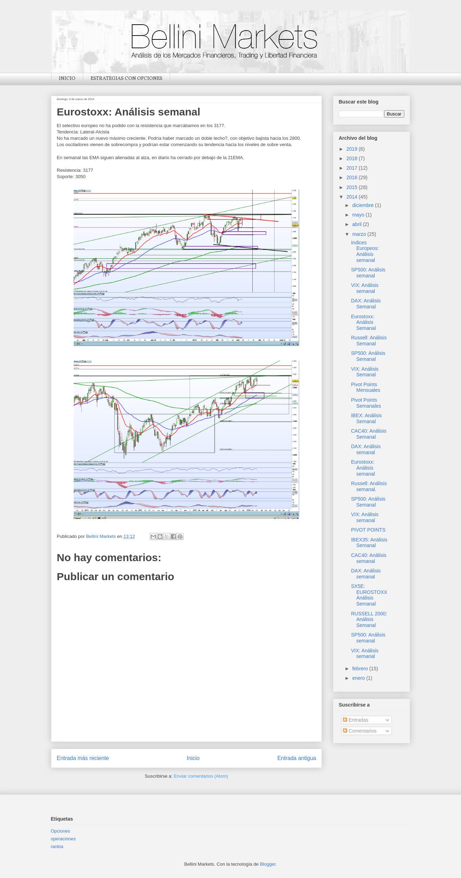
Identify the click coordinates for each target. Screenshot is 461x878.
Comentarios (359, 731)
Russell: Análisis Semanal (369, 340)
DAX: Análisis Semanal (366, 303)
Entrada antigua (296, 758)
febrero (360, 668)
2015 (352, 187)
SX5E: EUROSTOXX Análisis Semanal (369, 595)
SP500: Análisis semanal (368, 272)
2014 (352, 197)
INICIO (67, 78)
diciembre (363, 205)
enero (359, 678)
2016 (352, 177)
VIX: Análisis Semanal (365, 372)
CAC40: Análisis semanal (368, 558)
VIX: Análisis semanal (365, 288)
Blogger (267, 864)
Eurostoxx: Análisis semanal (363, 468)
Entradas (355, 720)
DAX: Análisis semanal (366, 449)
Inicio (193, 758)
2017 (352, 168)
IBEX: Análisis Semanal (366, 418)
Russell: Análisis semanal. (369, 486)
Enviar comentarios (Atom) (201, 776)
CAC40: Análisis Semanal (368, 434)
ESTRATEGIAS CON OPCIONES (126, 78)
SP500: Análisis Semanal (368, 356)
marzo (359, 234)
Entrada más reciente (83, 758)
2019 (352, 149)
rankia (57, 846)
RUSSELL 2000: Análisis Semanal (369, 619)
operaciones (63, 838)
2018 (352, 158)
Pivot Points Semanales (366, 403)
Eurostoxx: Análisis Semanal (363, 322)
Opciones (60, 831)
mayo (358, 215)
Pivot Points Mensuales (365, 387)
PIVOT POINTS (368, 530)
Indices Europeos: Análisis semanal (365, 251)
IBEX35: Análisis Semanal (369, 542)
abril (357, 224)
